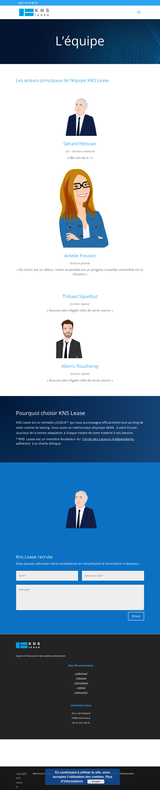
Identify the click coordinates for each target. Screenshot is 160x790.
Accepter (95, 781)
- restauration (81, 692)
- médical (80, 687)
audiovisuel (81, 673)
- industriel (81, 678)
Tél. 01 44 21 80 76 (81, 722)
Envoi (136, 616)
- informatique (81, 682)
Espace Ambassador (122, 773)
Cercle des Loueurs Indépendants (108, 439)
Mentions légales (42, 773)
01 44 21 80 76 (29, 2)
